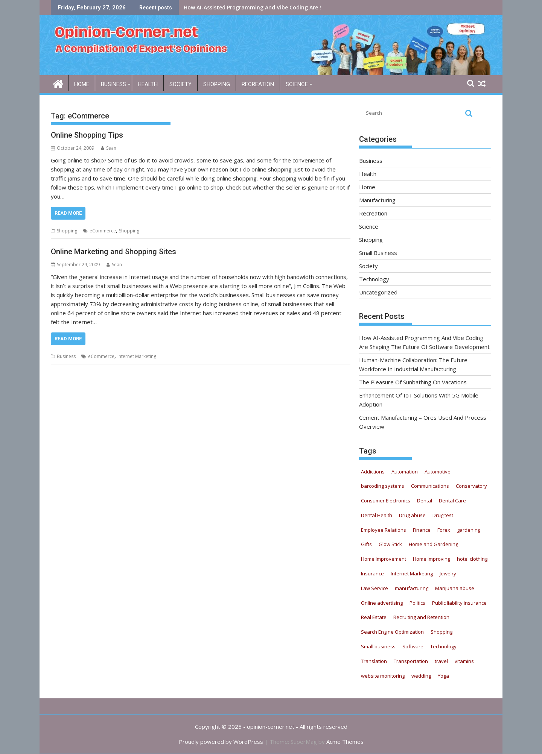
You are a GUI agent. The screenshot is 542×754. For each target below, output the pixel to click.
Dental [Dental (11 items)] (424, 500)
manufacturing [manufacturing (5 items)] (411, 588)
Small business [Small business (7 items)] (378, 646)
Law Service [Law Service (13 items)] (374, 588)
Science (297, 84)
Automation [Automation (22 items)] (404, 471)
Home (81, 84)
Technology (374, 279)
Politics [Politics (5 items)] (417, 602)
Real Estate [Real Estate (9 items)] (374, 617)
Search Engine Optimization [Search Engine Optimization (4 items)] (392, 631)
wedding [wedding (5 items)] (421, 675)
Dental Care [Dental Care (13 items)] (452, 500)
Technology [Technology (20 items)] (443, 646)
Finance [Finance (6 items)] (422, 529)
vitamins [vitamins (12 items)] (464, 661)
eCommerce (103, 231)
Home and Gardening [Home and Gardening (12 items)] (433, 544)
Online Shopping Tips (87, 135)
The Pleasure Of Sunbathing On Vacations (413, 382)
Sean (108, 148)
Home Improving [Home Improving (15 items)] (431, 558)
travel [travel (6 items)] (441, 661)
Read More (68, 213)
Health (148, 84)
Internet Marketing (136, 356)
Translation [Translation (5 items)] (374, 661)
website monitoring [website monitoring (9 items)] (383, 675)
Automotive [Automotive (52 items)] (438, 471)
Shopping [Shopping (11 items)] (441, 631)
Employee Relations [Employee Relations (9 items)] (383, 529)
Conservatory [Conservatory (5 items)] (471, 485)
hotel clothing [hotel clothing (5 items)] (472, 558)
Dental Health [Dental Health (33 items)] (376, 515)
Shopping (216, 84)
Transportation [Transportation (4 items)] (411, 661)
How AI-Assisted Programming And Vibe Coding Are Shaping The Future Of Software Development (313, 7)
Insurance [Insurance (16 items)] (372, 573)
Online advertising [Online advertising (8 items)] (382, 602)
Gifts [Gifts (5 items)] (366, 544)
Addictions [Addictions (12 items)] (373, 471)
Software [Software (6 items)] (412, 646)
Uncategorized (378, 292)
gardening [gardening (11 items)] (468, 529)
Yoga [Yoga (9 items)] (443, 675)
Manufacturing (377, 200)
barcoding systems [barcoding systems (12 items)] (382, 485)
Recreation (258, 84)
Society (180, 84)
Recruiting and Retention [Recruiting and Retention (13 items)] (421, 617)
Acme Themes (345, 741)
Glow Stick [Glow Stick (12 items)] (390, 544)
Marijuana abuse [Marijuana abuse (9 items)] (454, 588)
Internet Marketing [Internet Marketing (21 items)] (412, 573)
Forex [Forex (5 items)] (443, 529)
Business (113, 84)
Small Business (378, 252)
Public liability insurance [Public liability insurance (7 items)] (459, 602)
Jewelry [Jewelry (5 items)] (448, 573)
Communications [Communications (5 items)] (430, 485)
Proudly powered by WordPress (221, 741)
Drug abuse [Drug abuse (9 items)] (412, 515)
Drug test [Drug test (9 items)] (442, 515)
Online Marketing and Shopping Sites (113, 251)
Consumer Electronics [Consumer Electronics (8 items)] (385, 500)
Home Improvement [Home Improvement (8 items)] (383, 558)
